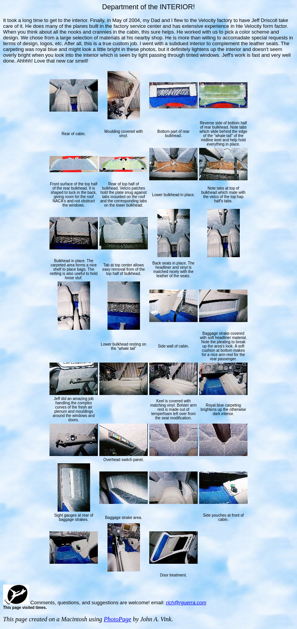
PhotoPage (117, 619)
